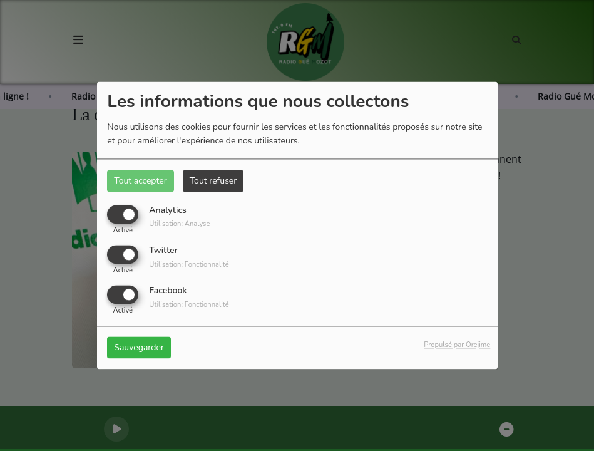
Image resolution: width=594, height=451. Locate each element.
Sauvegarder (139, 348)
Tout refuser (213, 181)
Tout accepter (140, 181)
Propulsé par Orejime (457, 345)
